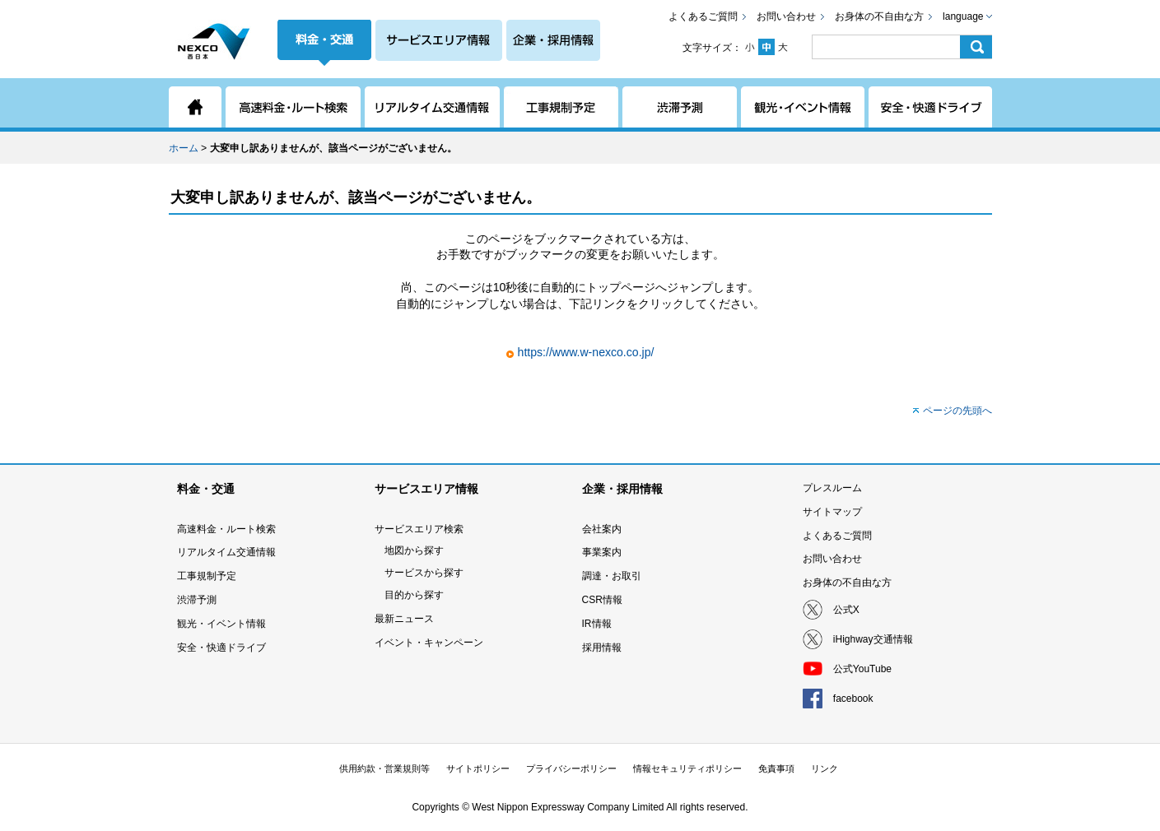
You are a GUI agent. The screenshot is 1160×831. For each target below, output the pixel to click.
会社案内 (602, 529)
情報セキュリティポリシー (687, 768)
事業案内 (602, 552)
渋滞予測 (197, 600)
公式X (846, 609)
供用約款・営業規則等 (384, 768)
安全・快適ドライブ (221, 647)
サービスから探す (424, 572)
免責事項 (776, 768)
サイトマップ (832, 512)
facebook (853, 698)
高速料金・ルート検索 (226, 529)
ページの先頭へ (957, 410)
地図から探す (414, 550)
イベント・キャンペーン (429, 642)
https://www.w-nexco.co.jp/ (586, 352)
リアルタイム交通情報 (226, 552)
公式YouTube (862, 669)
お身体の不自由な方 (879, 16)
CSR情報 (602, 600)
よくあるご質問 (703, 16)
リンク (824, 768)
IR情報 (597, 623)
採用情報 (602, 647)
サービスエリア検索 (419, 529)
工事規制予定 (206, 576)
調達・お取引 (611, 576)
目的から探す (414, 595)
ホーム (183, 148)
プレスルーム (832, 488)
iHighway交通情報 (873, 639)
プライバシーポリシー (571, 768)
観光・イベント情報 (221, 623)
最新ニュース (404, 618)
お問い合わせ (786, 16)
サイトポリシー (478, 768)
